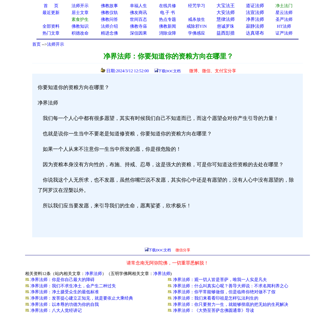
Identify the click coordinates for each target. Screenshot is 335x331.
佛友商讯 (138, 12)
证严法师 (284, 33)
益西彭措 (225, 33)
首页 (36, 44)
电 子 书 (167, 12)
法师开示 (55, 44)
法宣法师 (255, 12)
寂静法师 (255, 26)
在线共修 (167, 5)
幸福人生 (138, 5)
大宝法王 (225, 5)
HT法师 (284, 26)
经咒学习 (196, 5)
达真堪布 (255, 33)
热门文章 (51, 33)
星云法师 (284, 12)
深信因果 (138, 33)
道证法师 (255, 5)
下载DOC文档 (169, 71)
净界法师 (255, 19)
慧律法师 (225, 19)
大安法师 (225, 12)
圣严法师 (284, 19)
